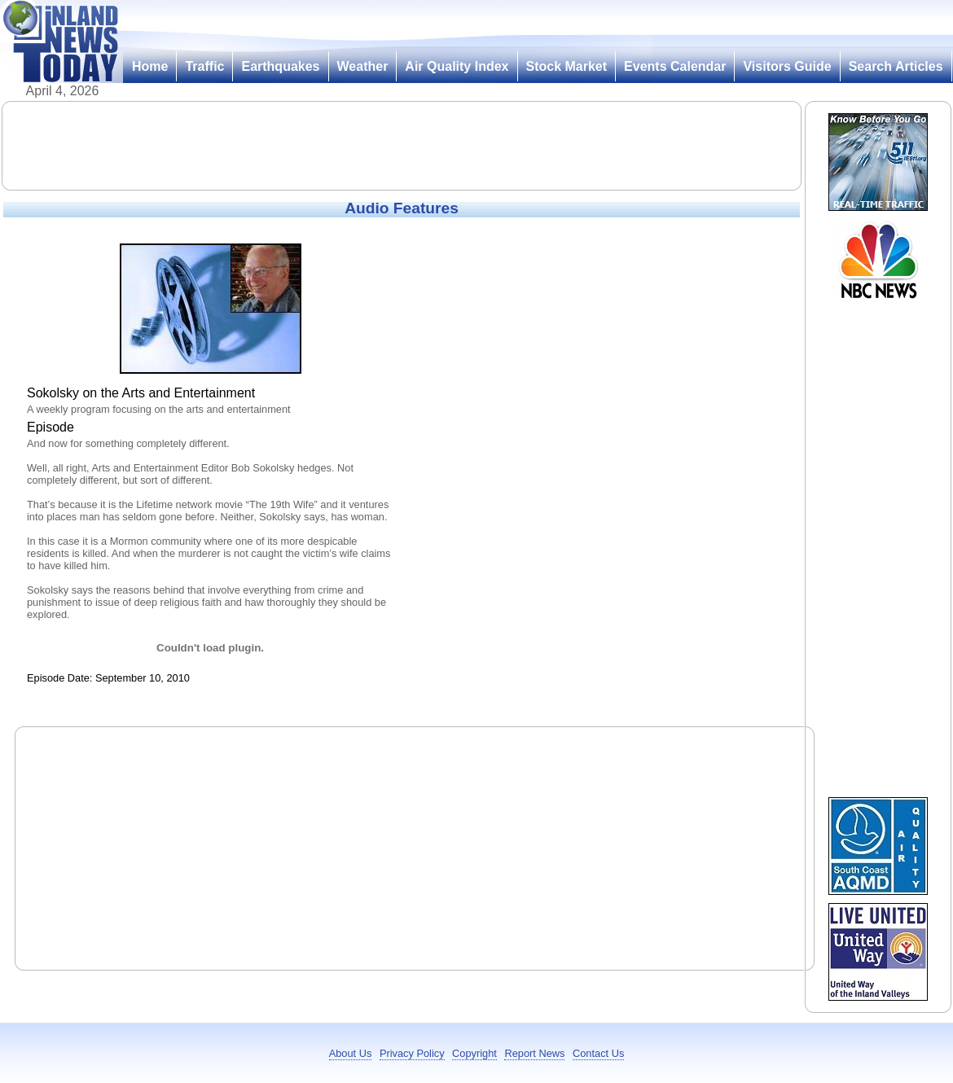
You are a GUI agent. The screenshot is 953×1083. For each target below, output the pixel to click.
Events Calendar (675, 66)
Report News (534, 1053)
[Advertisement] (401, 145)
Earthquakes (280, 66)
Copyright (474, 1053)
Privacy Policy (412, 1053)
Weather (363, 66)
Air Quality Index (456, 66)
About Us (350, 1053)
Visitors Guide (787, 66)
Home (150, 66)
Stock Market (567, 66)
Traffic (204, 66)
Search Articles (896, 66)
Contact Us (598, 1053)
